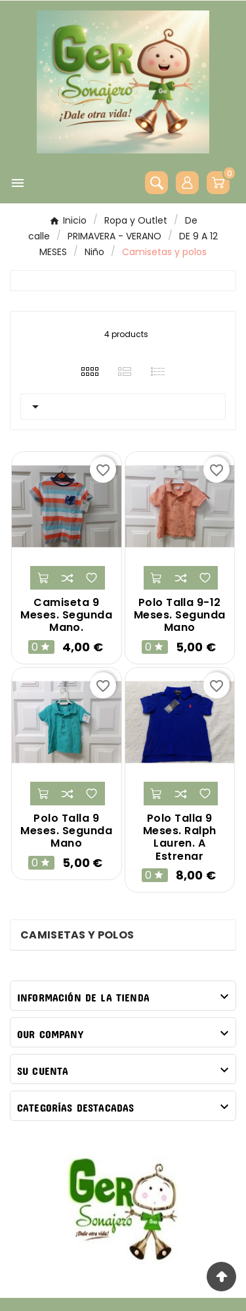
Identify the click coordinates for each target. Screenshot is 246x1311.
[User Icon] (187, 182)
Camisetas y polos (77, 934)
